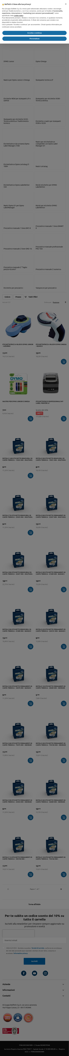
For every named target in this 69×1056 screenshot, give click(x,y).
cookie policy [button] (18, 15)
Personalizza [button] (34, 39)
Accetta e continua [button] (34, 33)
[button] (66, 4)
